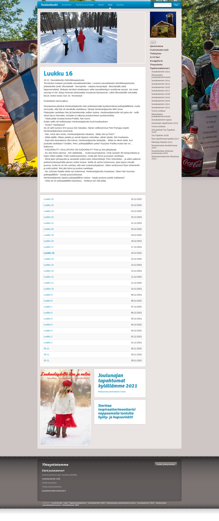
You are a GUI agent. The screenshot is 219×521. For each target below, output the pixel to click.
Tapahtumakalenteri (160, 68)
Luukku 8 (48, 300)
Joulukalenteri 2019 (161, 97)
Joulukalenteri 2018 (161, 94)
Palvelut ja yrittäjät (85, 5)
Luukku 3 (48, 330)
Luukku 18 (49, 241)
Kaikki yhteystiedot (166, 464)
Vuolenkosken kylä (159, 49)
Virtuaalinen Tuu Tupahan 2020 (163, 131)
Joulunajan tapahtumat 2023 (165, 123)
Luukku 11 (49, 283)
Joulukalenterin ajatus (162, 119)
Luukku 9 (48, 295)
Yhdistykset (155, 53)
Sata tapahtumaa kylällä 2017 (165, 138)
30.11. (47, 348)
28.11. (47, 360)
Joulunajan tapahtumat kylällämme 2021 (117, 380)
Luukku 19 (49, 235)
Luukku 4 (48, 324)
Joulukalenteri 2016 (161, 87)
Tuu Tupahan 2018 (160, 135)
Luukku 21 (49, 223)
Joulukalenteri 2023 (161, 71)
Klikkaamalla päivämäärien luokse (112, 392)
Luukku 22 (49, 217)
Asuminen (66, 5)
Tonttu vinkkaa (158, 111)
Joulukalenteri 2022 (161, 107)
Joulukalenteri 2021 (161, 104)
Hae (176, 5)
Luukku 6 (48, 312)
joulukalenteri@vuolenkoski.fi (54, 491)
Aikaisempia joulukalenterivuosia (161, 76)
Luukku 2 (48, 336)
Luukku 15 (49, 259)
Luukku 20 (49, 229)
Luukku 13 (49, 271)
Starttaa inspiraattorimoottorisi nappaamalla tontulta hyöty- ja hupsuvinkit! (116, 411)
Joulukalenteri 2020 (161, 100)
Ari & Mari (155, 57)
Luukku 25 (49, 199)
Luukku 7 (48, 306)
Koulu (101, 5)
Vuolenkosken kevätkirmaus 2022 (164, 146)
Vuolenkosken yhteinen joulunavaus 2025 (162, 152)
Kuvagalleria (156, 60)
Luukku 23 (49, 211)
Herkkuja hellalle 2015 (162, 142)
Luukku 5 (48, 318)
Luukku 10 (49, 289)
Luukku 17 (49, 247)
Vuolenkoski (49, 5)
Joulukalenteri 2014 (161, 80)
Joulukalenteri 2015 (161, 84)
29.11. (47, 354)
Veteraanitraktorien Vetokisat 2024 (165, 157)
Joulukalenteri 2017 (161, 90)
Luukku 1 (48, 342)
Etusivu (120, 5)
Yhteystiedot (156, 64)
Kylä (110, 6)
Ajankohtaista (156, 46)
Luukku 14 (49, 265)
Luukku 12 (49, 277)
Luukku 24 (49, 205)
